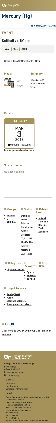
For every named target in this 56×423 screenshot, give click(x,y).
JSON (24, 49)
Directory (10, 383)
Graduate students (16, 301)
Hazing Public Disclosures (18, 410)
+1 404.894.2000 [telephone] (15, 372)
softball (31, 279)
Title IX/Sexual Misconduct (18, 407)
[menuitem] (28, 384)
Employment (12, 386)
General (11, 215)
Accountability (13, 415)
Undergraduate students (19, 304)
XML (15, 49)
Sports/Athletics (15, 269)
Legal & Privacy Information (19, 402)
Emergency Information (17, 389)
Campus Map (13, 375)
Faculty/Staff (13, 294)
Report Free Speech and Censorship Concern (27, 420)
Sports (30, 272)
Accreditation (12, 418)
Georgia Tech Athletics (43, 228)
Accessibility (12, 412)
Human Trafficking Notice (18, 405)
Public (10, 297)
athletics (31, 275)
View (7, 49)
